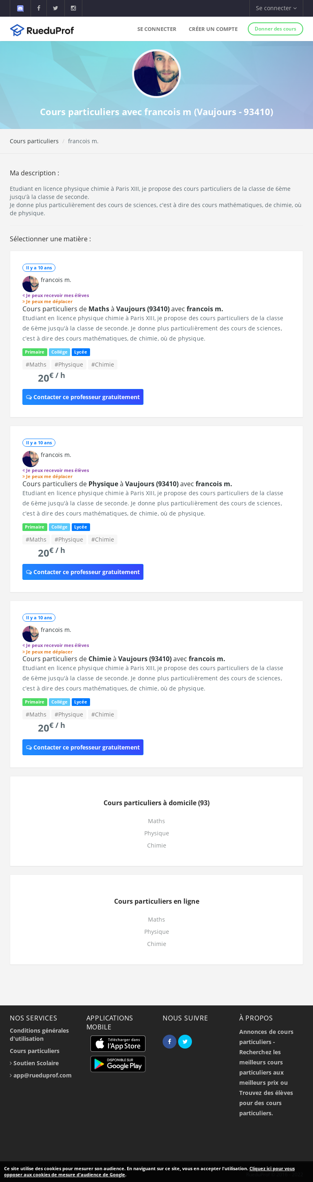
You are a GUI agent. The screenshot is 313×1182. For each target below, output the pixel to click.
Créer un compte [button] (213, 29)
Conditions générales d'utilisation (39, 1034)
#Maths (36, 364)
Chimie (156, 845)
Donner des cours (275, 28)
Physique (156, 833)
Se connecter (156, 29)
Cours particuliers (34, 141)
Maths (156, 821)
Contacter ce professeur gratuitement (83, 397)
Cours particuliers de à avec (122, 308)
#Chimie (102, 364)
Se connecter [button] (276, 8)
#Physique (69, 364)
